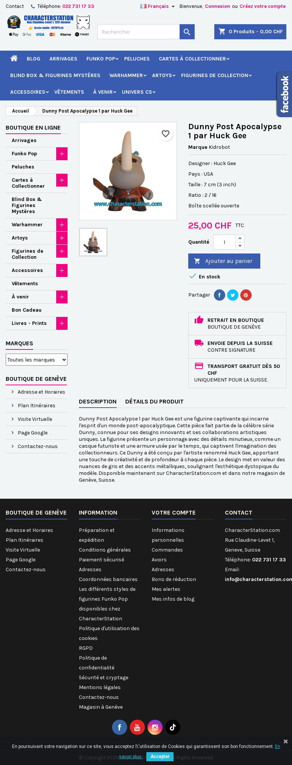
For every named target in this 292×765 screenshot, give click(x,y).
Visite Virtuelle (34, 419)
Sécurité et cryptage (103, 677)
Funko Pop (100, 59)
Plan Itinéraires (36, 405)
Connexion (217, 6)
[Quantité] (224, 242)
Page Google (32, 433)
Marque (197, 147)
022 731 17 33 (78, 6)
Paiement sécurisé (101, 559)
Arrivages (63, 59)
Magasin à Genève (101, 707)
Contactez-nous (37, 446)
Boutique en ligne (33, 127)
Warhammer (126, 75)
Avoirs (159, 559)
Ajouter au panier (223, 261)
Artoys (162, 75)
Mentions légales (100, 687)
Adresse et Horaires (41, 392)
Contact (15, 6)
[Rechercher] (146, 31)
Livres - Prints (29, 323)
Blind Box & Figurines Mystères (55, 75)
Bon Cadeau (26, 310)
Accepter (160, 756)
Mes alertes (166, 589)
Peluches (137, 59)
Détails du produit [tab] (154, 401)
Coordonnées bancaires (108, 579)
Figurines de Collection (214, 75)
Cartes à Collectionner (192, 59)
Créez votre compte (263, 6)
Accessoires (27, 92)
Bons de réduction (174, 579)
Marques (19, 343)
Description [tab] (98, 401)
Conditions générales (105, 550)
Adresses (90, 569)
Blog (33, 59)
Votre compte (174, 512)
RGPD (86, 648)
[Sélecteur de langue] (158, 6)
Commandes (167, 550)
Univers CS (137, 92)
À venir (103, 92)
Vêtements (69, 92)
